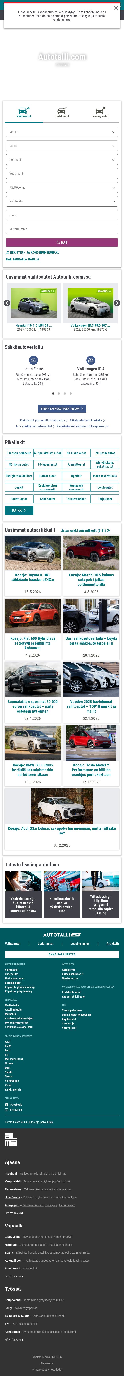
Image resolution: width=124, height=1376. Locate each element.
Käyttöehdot (69, 1019)
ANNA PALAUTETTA (62, 954)
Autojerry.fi (68, 969)
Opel (7, 1067)
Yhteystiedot (69, 1027)
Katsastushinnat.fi (72, 974)
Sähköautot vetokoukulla (87, 420)
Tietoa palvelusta (72, 1010)
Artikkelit (113, 944)
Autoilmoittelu (13, 1009)
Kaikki (19, 510)
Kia (7, 1054)
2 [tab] (59, 394)
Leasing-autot (80, 944)
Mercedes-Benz (14, 1059)
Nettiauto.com (70, 978)
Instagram (16, 1109)
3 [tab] (65, 394)
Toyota (9, 1076)
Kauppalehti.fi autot (73, 996)
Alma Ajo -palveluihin (41, 1122)
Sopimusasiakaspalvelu (19, 1027)
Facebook (16, 1104)
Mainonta (10, 1014)
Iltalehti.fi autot (71, 992)
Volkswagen (12, 1080)
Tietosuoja (68, 1023)
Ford (7, 1050)
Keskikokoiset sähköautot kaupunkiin (82, 426)
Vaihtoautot (12, 944)
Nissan (9, 1063)
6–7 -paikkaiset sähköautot (35, 426)
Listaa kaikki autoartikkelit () (85, 531)
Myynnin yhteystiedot (17, 1022)
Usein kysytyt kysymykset (76, 1014)
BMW (8, 1046)
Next (117, 303)
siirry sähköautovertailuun (62, 408)
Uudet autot (45, 944)
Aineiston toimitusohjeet (19, 1018)
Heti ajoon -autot (14, 978)
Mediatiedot (12, 1005)
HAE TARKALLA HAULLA (22, 259)
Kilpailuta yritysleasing (18, 991)
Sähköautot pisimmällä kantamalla (43, 420)
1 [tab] (53, 394)
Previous (7, 303)
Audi (7, 1041)
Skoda (8, 1072)
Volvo (8, 1085)
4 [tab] (71, 394)
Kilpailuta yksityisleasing (20, 987)
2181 (102, 531)
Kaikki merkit (13, 1089)
